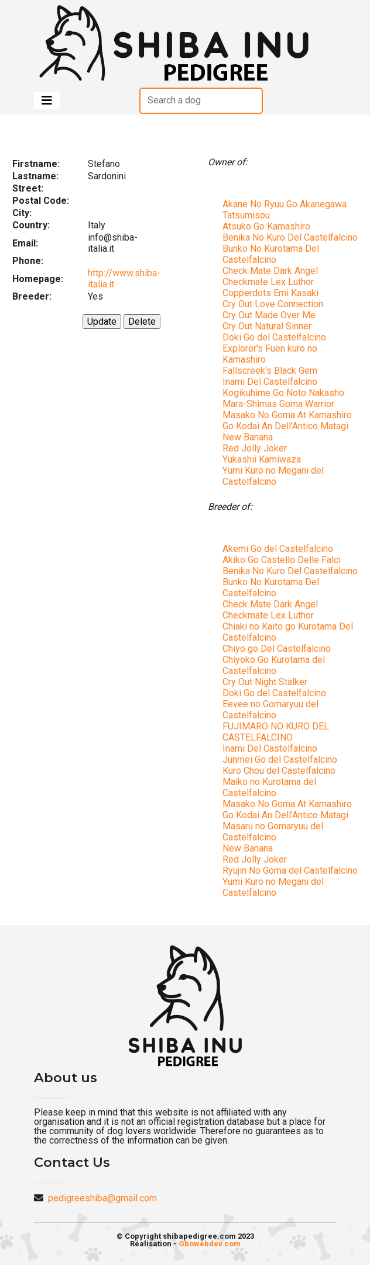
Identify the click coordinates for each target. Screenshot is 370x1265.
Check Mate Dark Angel (270, 270)
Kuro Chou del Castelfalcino (278, 770)
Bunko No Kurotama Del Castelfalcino (270, 254)
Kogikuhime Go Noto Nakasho (283, 392)
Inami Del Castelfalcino (269, 381)
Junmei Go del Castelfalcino (279, 759)
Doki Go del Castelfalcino (274, 337)
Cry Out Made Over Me (269, 315)
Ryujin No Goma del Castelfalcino (290, 870)
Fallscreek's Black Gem (269, 370)
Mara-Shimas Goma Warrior (278, 403)
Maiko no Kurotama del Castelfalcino (269, 787)
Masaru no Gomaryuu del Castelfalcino (272, 832)
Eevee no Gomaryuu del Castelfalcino (270, 709)
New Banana (247, 437)
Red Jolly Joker (254, 448)
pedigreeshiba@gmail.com (102, 1198)
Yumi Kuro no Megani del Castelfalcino (273, 476)
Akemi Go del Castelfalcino (277, 548)
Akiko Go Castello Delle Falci (281, 559)
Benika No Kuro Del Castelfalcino (290, 237)
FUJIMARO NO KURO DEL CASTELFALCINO (275, 732)
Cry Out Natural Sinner (266, 326)
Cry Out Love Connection (272, 304)
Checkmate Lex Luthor (268, 281)
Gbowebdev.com (210, 1243)
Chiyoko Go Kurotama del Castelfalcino (273, 665)
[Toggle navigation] (47, 100)
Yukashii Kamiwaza (261, 459)
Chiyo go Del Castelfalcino (276, 648)
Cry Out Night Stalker (264, 681)
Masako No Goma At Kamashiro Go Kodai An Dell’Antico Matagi (287, 420)
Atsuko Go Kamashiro (266, 226)
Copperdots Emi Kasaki (270, 292)
